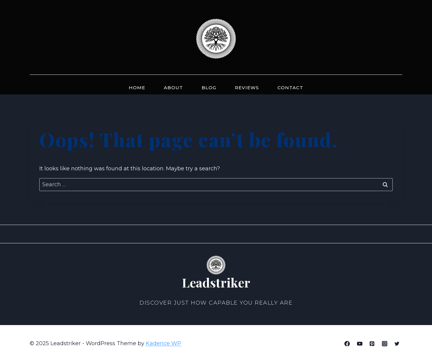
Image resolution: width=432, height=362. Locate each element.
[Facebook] (347, 343)
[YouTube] (359, 343)
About (173, 87)
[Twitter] (397, 343)
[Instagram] (384, 343)
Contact (290, 87)
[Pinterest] (372, 343)
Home (137, 87)
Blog (209, 87)
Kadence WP (163, 343)
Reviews (247, 87)
